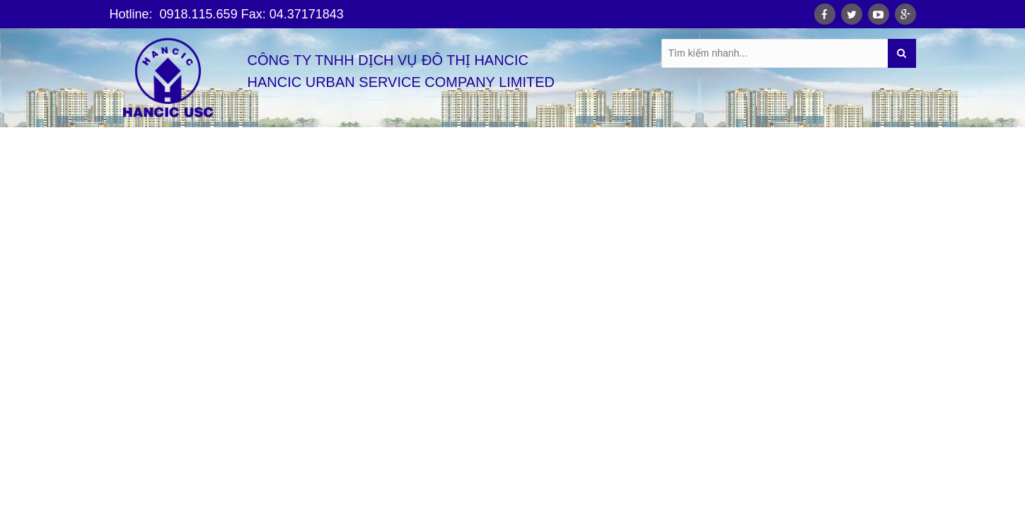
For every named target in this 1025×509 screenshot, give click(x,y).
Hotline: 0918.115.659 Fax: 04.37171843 (227, 14)
